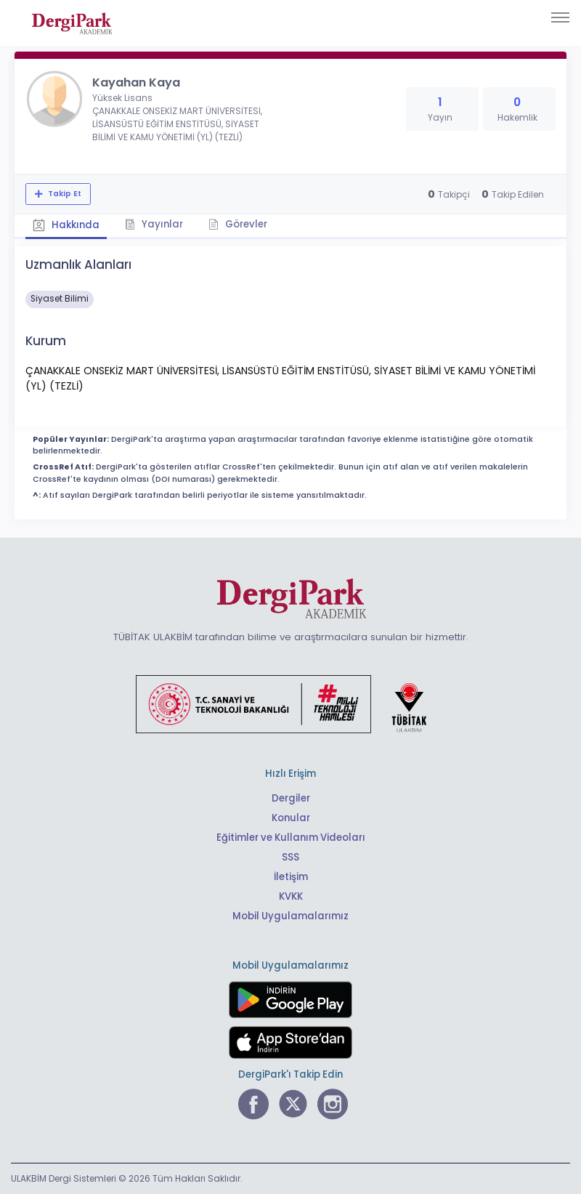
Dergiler (291, 798)
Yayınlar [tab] (154, 224)
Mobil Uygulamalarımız (290, 916)
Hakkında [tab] (66, 225)
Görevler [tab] (237, 224)
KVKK (291, 896)
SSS (290, 857)
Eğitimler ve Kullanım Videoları (290, 837)
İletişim (291, 877)
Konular (291, 818)
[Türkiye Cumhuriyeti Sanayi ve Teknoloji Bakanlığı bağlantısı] (290, 703)
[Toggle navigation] (560, 17)
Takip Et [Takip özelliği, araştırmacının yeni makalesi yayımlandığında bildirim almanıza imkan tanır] (63, 193)
